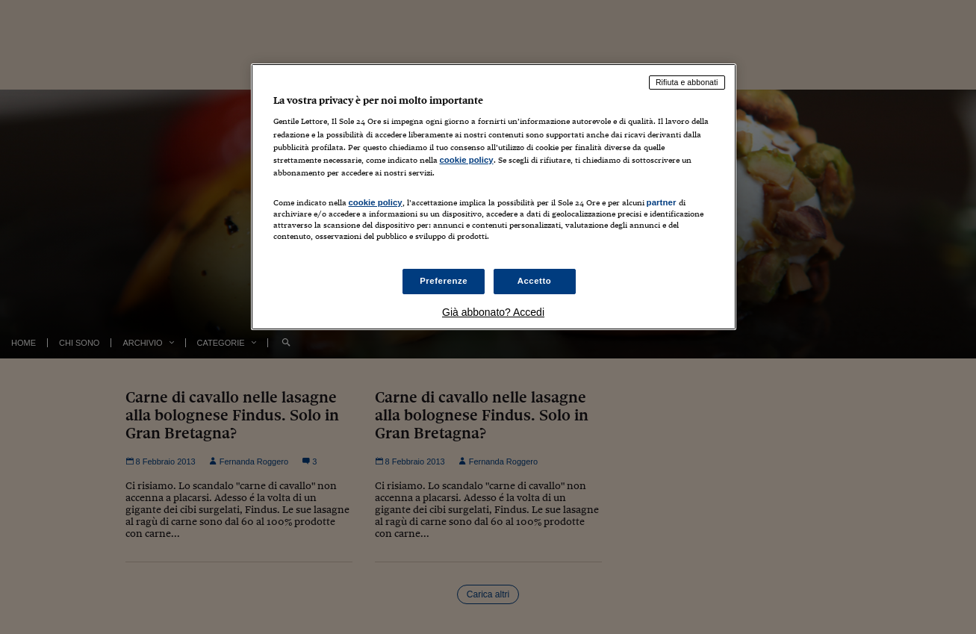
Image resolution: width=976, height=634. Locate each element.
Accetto (534, 280)
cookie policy (467, 159)
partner (662, 202)
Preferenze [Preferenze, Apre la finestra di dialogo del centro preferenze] (443, 280)
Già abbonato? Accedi (493, 312)
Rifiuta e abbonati (687, 82)
